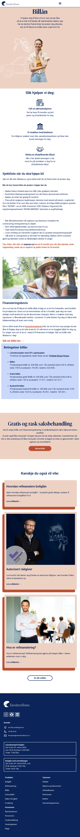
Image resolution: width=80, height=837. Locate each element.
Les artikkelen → (14, 501)
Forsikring (9, 803)
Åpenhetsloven (11, 812)
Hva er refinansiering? (21, 647)
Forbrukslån (9, 795)
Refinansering (10, 786)
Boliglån (8, 782)
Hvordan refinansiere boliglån (26, 486)
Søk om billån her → (13, 340)
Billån (7, 790)
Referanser (47, 795)
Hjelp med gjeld (11, 799)
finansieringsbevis (33, 326)
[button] (60, 3)
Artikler (45, 782)
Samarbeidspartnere (51, 803)
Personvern (9, 816)
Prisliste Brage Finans (59, 356)
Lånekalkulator (48, 790)
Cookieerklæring (11, 820)
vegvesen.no (29, 244)
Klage (7, 829)
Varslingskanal (11, 824)
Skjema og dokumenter (52, 786)
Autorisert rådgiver (19, 569)
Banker (45, 799)
